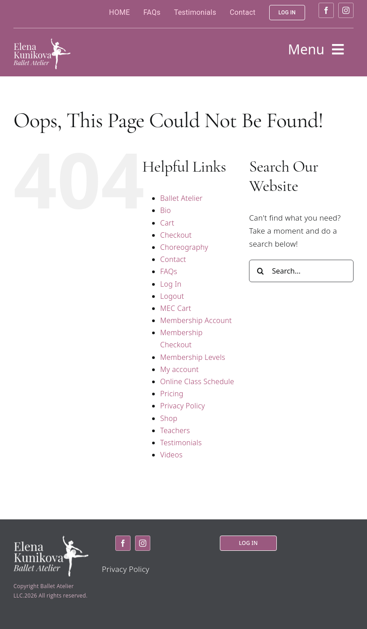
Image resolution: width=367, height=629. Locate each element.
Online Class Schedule (197, 381)
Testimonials (181, 442)
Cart (167, 223)
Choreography (184, 247)
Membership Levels (192, 357)
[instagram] (346, 10)
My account (179, 369)
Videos (171, 455)
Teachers (175, 430)
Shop (168, 418)
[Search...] (301, 271)
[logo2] (41, 42)
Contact (173, 259)
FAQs (168, 271)
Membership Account (196, 320)
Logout (172, 296)
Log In (170, 284)
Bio (165, 210)
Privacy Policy (182, 406)
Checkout (176, 235)
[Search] (260, 271)
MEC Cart (175, 308)
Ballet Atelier (181, 198)
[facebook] (326, 10)
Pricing (172, 394)
